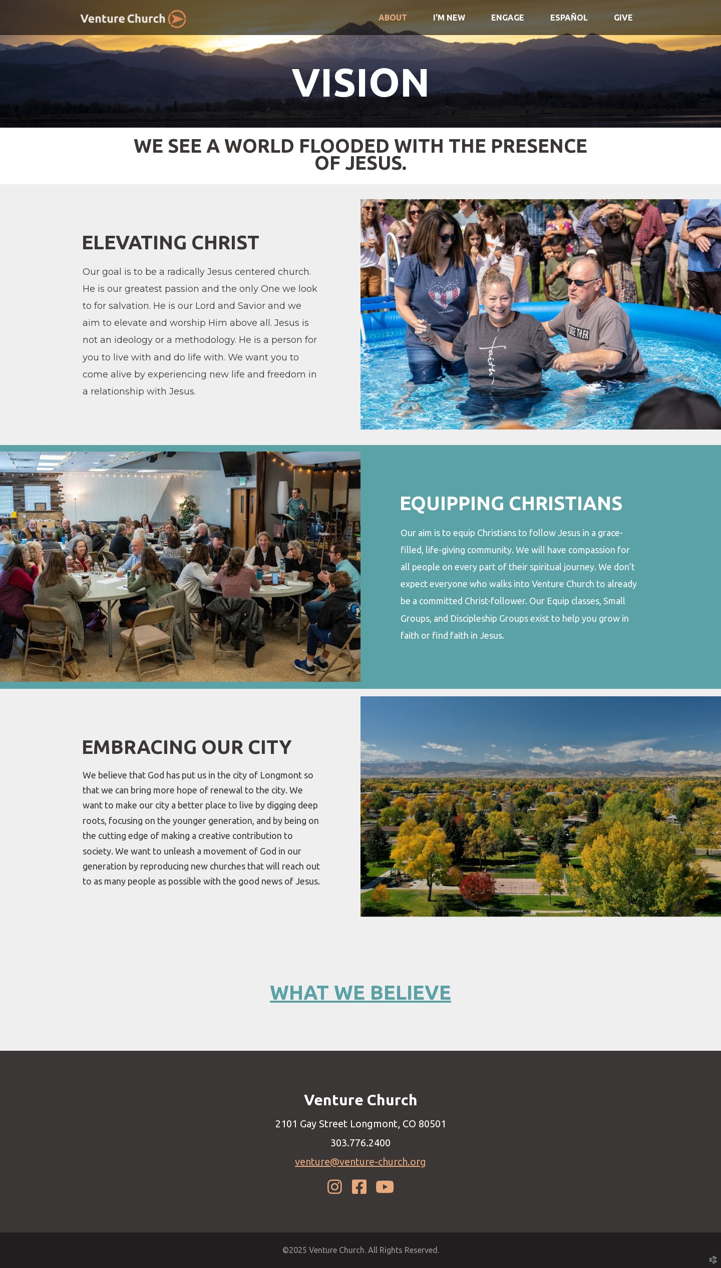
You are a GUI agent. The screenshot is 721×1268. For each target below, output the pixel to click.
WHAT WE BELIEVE (360, 992)
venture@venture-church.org (360, 1161)
